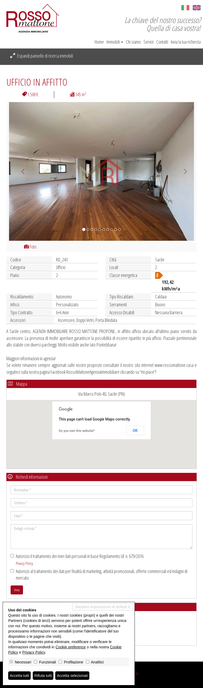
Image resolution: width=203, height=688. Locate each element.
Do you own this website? (77, 431)
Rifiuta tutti (43, 675)
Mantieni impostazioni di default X (102, 607)
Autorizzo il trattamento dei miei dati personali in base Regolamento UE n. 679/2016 (77, 559)
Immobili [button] (115, 41)
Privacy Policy (24, 563)
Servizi (149, 41)
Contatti (162, 41)
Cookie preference (71, 647)
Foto (30, 246)
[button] (20, 171)
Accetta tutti (19, 675)
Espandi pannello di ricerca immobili (41, 56)
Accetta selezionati (72, 675)
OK (135, 430)
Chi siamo (133, 41)
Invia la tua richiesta (186, 41)
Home (99, 41)
